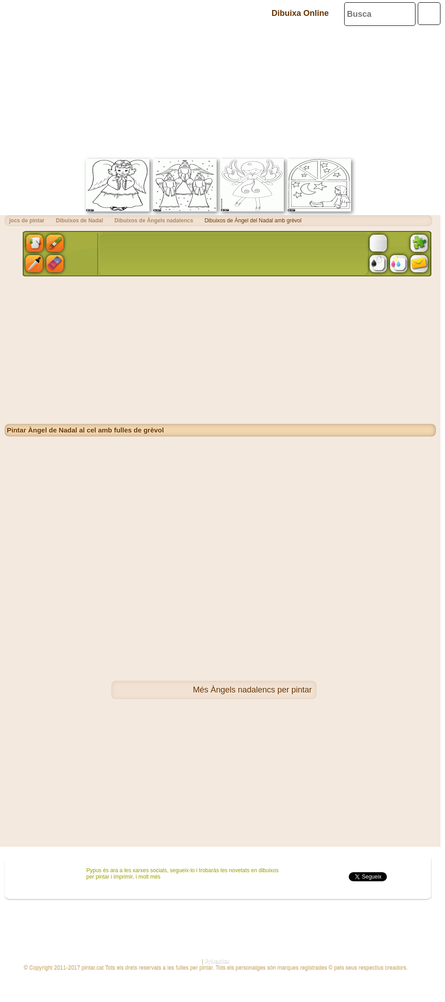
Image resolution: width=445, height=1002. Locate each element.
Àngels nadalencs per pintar (261, 689)
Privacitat (217, 961)
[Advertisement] (220, 90)
